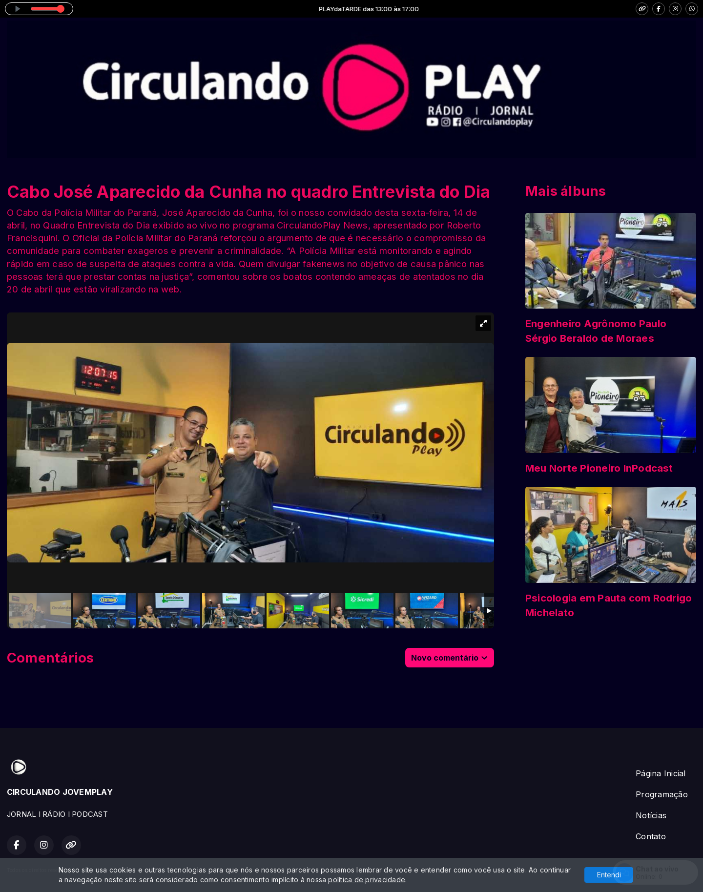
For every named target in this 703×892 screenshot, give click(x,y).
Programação (662, 794)
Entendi (609, 875)
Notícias (651, 815)
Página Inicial (660, 773)
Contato (651, 836)
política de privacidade (366, 879)
